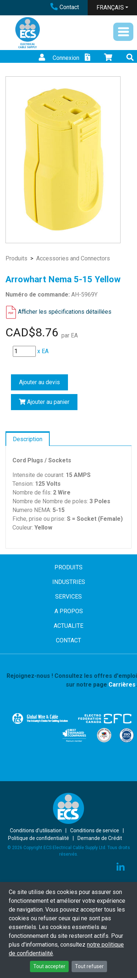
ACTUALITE (68, 625)
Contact (64, 7)
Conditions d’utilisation (36, 830)
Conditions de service (94, 830)
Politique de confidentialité (38, 838)
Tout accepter (49, 966)
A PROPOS (68, 611)
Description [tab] (27, 439)
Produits (16, 258)
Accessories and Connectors (73, 258)
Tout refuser (89, 966)
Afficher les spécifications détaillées (64, 311)
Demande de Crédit (99, 838)
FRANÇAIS (110, 7)
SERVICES (68, 596)
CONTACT (68, 640)
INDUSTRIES (68, 581)
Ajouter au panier (44, 401)
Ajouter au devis (39, 382)
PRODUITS (68, 567)
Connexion (58, 57)
